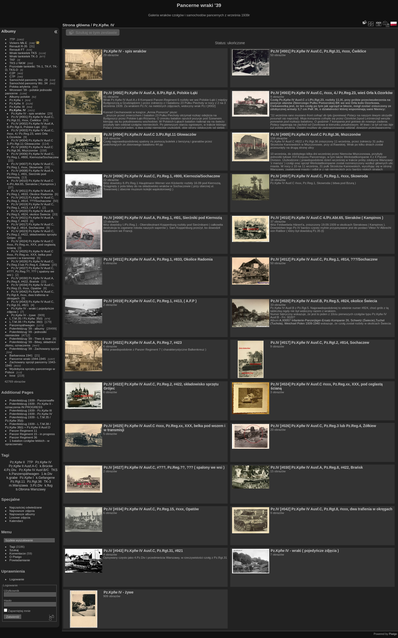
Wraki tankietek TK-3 (24, 56)
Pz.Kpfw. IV (18, 110)
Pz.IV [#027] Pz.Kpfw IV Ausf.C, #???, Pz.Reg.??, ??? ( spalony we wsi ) (30, 271)
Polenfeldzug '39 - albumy (27, 328)
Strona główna (76, 25)
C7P (12, 76)
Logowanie (17, 579)
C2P (12, 73)
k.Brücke (46, 466)
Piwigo (393, 633)
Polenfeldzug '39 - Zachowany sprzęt (34, 348)
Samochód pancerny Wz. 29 (29, 79)
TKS (54, 470)
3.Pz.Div (36, 485)
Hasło (8, 600)
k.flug (49, 485)
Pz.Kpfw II (17, 462)
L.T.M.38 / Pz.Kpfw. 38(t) (26, 321)
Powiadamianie (20, 560)
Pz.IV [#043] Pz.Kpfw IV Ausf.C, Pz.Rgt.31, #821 (143, 551)
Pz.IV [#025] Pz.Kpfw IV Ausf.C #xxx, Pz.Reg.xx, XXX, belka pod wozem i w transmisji (30, 254)
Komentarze (18, 553)
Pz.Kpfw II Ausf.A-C (23, 466)
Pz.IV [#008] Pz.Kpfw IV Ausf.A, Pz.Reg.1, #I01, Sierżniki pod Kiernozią (30, 174)
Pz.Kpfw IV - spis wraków (28, 113)
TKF (12, 59)
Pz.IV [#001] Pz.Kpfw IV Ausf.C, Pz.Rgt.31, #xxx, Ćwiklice (30, 118)
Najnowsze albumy (22, 514)
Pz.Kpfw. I (16, 100)
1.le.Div (46, 474)
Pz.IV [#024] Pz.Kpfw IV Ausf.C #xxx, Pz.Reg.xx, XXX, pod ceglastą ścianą (31, 244)
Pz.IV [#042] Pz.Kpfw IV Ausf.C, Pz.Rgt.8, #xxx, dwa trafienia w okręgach (30, 295)
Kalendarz (16, 520)
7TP (12, 39)
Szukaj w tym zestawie (96, 32)
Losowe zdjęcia (20, 517)
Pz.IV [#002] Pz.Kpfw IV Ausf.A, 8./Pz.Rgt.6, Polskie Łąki (30, 125)
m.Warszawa (18, 485)
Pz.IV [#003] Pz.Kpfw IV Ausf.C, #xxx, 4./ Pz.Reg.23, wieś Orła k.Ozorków (30, 133)
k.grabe (12, 478)
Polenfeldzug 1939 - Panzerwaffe (32, 400)
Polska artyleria (20, 86)
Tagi (12, 546)
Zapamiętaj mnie (17, 610)
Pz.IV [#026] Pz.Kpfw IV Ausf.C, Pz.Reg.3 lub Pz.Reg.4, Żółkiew (30, 263)
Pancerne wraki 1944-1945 (28, 358)
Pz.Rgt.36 (34, 481)
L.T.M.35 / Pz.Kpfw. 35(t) (26, 318)
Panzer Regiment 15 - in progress (32, 434)
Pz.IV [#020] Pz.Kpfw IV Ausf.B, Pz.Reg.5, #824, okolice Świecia (30, 212)
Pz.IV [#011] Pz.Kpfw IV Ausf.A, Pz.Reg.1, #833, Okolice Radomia (30, 192)
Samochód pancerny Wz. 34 (29, 83)
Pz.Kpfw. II (17, 103)
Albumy (8, 31)
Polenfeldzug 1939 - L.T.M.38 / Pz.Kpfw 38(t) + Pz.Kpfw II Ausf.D (28, 425)
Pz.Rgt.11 (17, 481)
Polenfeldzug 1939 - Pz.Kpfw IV (31, 413)
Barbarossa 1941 (21, 355)
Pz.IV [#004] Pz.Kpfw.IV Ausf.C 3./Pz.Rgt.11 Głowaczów (30, 142)
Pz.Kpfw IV (43, 462)
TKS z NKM (17, 63)
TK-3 (47, 481)
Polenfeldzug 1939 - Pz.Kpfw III (31, 410)
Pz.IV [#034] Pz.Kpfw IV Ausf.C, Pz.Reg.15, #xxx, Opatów (30, 286)
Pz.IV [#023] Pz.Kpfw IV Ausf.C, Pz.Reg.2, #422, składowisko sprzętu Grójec (32, 234)
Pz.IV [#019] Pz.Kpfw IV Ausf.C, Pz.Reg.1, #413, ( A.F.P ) (30, 205)
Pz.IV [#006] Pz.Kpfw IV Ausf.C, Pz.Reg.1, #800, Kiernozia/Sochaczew (33, 155)
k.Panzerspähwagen (24, 474)
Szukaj (14, 550)
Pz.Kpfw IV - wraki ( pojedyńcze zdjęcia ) (304, 551)
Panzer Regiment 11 (23, 430)
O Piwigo (16, 556)
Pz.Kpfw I (27, 478)
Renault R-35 (18, 46)
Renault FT (17, 49)
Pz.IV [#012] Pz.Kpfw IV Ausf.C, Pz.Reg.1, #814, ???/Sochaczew (30, 199)
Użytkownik (11, 590)
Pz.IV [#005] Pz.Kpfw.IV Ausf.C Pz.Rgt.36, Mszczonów (30, 148)
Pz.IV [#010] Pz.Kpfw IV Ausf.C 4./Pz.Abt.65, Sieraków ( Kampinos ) (31, 182)
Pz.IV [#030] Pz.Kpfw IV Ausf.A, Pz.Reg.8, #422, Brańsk (30, 279)
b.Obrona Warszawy (30, 489)
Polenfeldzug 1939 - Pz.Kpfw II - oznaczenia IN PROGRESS (29, 405)
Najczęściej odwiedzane (26, 507)
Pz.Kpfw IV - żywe (23, 315)
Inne (12, 375)
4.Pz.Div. (10, 470)
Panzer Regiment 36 (23, 437)
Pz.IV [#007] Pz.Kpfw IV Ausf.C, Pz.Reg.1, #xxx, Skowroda (30, 165)
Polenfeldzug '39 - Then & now (30, 338)
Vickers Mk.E (18, 42)
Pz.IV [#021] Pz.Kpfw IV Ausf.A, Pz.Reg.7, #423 (143, 342)
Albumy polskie (20, 96)
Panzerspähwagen (22, 325)
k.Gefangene (45, 478)
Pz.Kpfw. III (17, 106)
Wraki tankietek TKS (23, 53)
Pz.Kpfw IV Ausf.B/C (34, 470)
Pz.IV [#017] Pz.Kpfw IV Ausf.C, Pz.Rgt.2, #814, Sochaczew (30, 226)
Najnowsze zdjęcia (22, 510)
